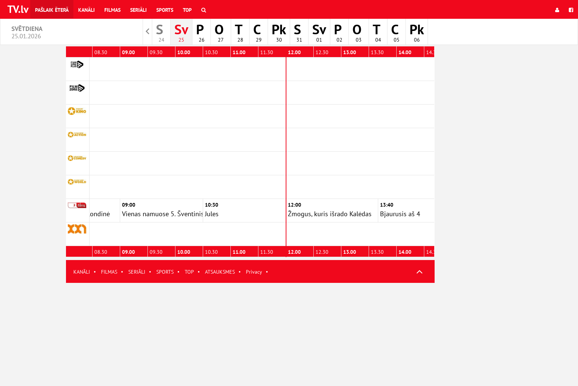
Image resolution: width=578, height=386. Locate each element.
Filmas (112, 10)
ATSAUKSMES (220, 271)
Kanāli (86, 10)
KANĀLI (81, 271)
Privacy (254, 271)
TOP (189, 271)
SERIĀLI (136, 271)
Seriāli (138, 10)
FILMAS (109, 271)
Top (187, 10)
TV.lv (17, 9)
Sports (164, 10)
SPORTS (165, 271)
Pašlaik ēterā (52, 10)
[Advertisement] (250, 334)
